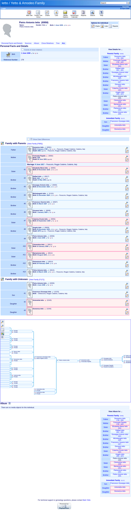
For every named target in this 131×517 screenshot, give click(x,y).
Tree (58, 43)
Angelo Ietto (119, 93)
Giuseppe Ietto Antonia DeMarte (107, 359)
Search (92, 14)
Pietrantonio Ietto (120, 109)
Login (4, 8)
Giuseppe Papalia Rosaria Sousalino (107, 366)
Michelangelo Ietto (120, 77)
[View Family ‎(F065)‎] (35, 144)
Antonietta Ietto (120, 126)
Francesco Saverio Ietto (120, 81)
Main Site (29, 14)
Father (106, 57)
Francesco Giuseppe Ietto (120, 122)
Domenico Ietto (120, 57)
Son (106, 122)
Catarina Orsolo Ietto (120, 89)
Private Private (14, 331)
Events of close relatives (33, 50)
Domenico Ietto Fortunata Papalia (85, 360)
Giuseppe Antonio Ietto (120, 73)
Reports (83, 14)
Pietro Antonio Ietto (63, 360)
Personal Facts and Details (12, 43)
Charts (47, 14)
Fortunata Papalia (119, 61)
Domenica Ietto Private (39, 393)
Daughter (106, 126)
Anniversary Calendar (74, 15)
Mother (106, 61)
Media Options (65, 15)
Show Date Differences (40, 139)
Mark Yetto (87, 500)
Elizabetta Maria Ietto (120, 65)
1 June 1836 (25, 53)
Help (101, 14)
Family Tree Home (38, 15)
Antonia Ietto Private (16, 376)
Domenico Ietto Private (16, 360)
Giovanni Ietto (120, 85)
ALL (63, 43)
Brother (105, 69)
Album (36, 43)
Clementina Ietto (120, 101)
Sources (28, 43)
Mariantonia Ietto (120, 105)
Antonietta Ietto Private (39, 390)
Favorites (125, 7)
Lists (56, 14)
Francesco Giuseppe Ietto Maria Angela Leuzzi (42, 357)
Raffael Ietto (119, 69)
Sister (106, 65)
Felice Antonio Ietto (120, 113)
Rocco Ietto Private (15, 352)
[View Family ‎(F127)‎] (36, 280)
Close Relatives (47, 43)
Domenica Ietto (120, 130)
